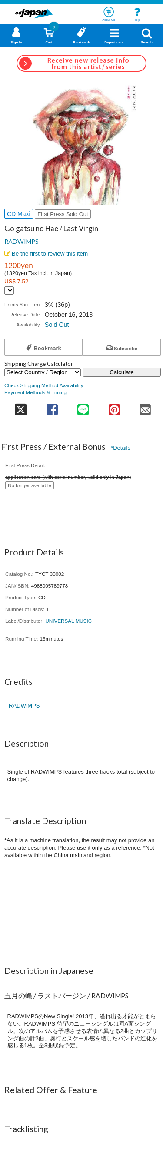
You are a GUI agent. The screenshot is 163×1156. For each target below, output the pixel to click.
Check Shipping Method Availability (43, 385)
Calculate (122, 372)
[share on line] (83, 407)
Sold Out (57, 324)
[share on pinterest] (114, 407)
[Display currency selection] (9, 290)
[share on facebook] (52, 407)
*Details (120, 448)
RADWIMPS (21, 241)
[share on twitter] (20, 407)
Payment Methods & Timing (35, 392)
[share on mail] (145, 407)
